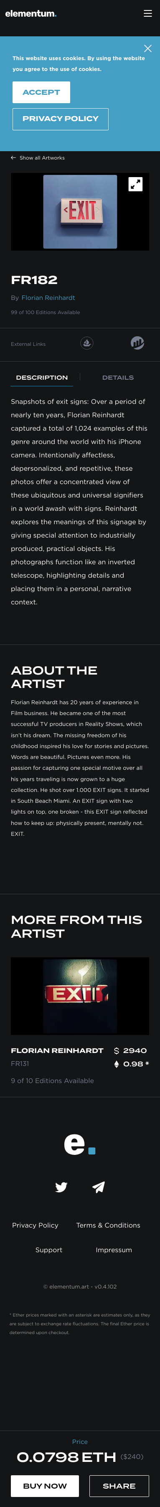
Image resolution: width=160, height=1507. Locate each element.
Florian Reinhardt (48, 298)
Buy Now (45, 1486)
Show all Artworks (38, 158)
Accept (41, 92)
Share (119, 1486)
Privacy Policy (61, 119)
